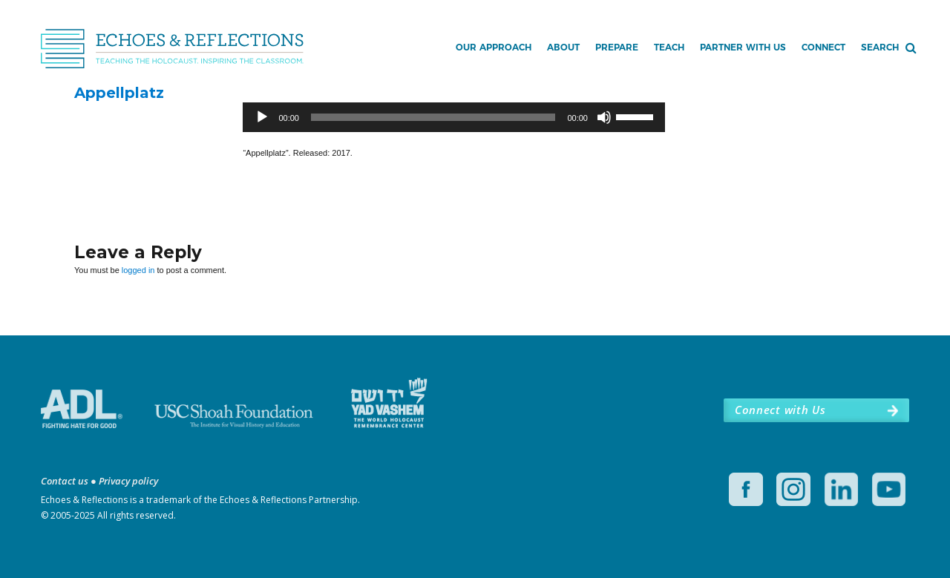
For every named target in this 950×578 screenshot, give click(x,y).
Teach (669, 47)
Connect (823, 47)
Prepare (616, 47)
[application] (454, 117)
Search (880, 47)
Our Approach (493, 47)
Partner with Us (743, 47)
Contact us (64, 480)
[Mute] (604, 117)
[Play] (262, 117)
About (563, 47)
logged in (138, 270)
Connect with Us (780, 409)
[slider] (433, 117)
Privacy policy (128, 480)
